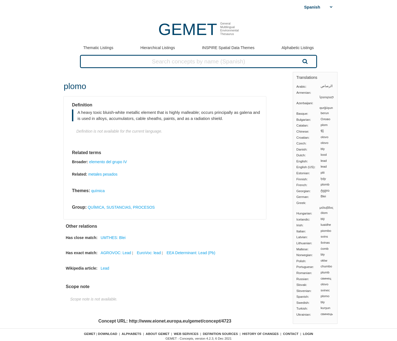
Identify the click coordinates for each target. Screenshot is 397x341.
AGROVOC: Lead (116, 253)
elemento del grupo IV (108, 162)
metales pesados (102, 174)
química (98, 191)
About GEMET (158, 333)
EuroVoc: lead (149, 253)
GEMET (187, 29)
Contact (291, 333)
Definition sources (220, 333)
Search (304, 61)
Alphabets (131, 333)
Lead (105, 268)
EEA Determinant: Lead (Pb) (191, 253)
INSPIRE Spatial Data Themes (228, 47)
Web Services (186, 333)
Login (308, 333)
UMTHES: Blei (113, 237)
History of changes (260, 333)
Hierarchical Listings (157, 47)
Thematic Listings (98, 47)
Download (107, 333)
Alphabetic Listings (297, 47)
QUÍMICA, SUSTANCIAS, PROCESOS (121, 207)
